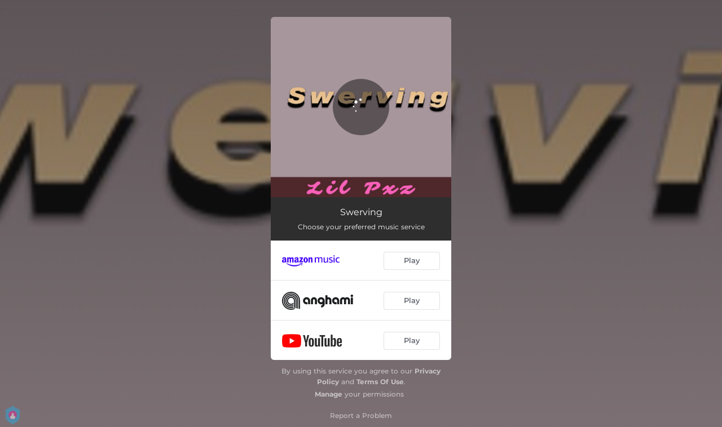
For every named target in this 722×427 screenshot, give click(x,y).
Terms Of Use (380, 381)
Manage (328, 394)
